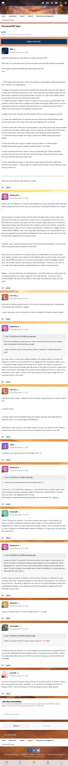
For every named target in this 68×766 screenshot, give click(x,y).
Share (16, 726)
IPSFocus (16, 754)
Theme (32, 754)
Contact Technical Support (55, 754)
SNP (4, 32)
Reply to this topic (34, 42)
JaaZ (12, 445)
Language (24, 754)
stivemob (14, 512)
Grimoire (13, 603)
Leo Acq (13, 295)
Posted (19, 52)
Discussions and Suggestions (23, 34)
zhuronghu (14, 626)
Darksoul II (14, 195)
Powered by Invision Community (34, 756)
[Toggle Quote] (5, 336)
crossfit (13, 673)
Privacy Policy (41, 754)
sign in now (41, 704)
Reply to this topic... (12, 714)
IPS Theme (7, 754)
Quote (8, 187)
